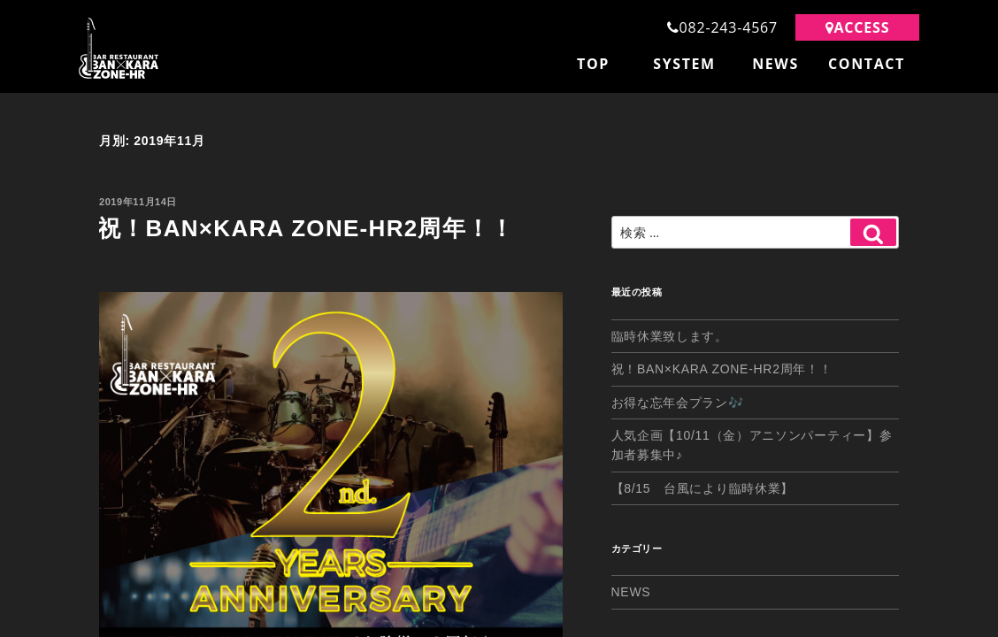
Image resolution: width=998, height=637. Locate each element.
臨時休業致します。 (669, 332)
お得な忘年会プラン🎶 (677, 398)
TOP (593, 63)
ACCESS (857, 27)
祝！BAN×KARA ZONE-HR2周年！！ (306, 223)
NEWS (775, 63)
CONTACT (866, 63)
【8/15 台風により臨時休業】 (702, 484)
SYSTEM (684, 63)
